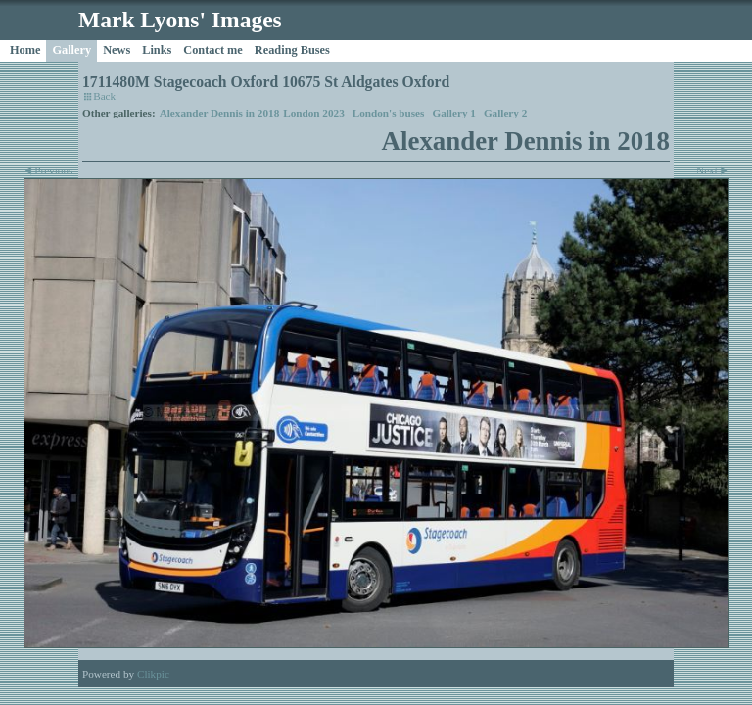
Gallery (71, 50)
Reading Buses (292, 50)
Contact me (213, 50)
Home (25, 50)
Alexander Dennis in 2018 (220, 112)
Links (156, 50)
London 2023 (314, 112)
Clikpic (153, 674)
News (116, 50)
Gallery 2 (505, 112)
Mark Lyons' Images (180, 19)
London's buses (388, 112)
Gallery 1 (453, 112)
